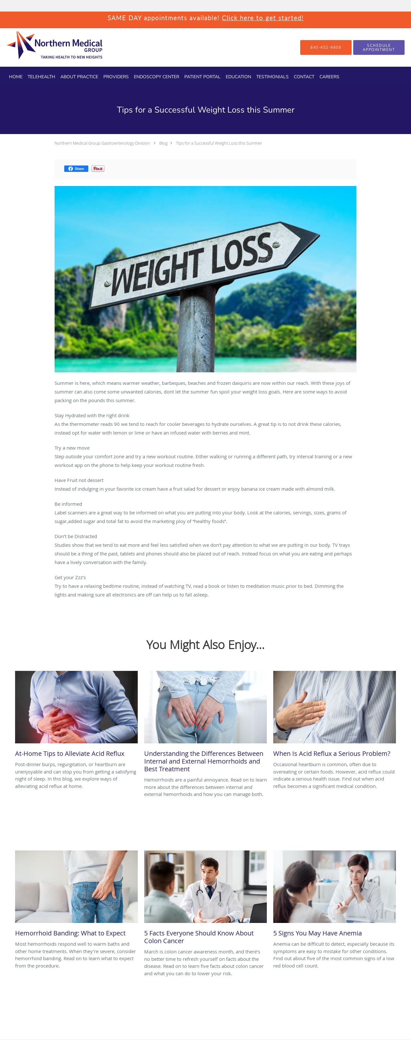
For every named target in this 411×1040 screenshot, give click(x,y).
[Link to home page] (43, 47)
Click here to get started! (263, 17)
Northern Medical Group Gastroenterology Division (102, 143)
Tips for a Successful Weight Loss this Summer (219, 143)
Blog (163, 143)
